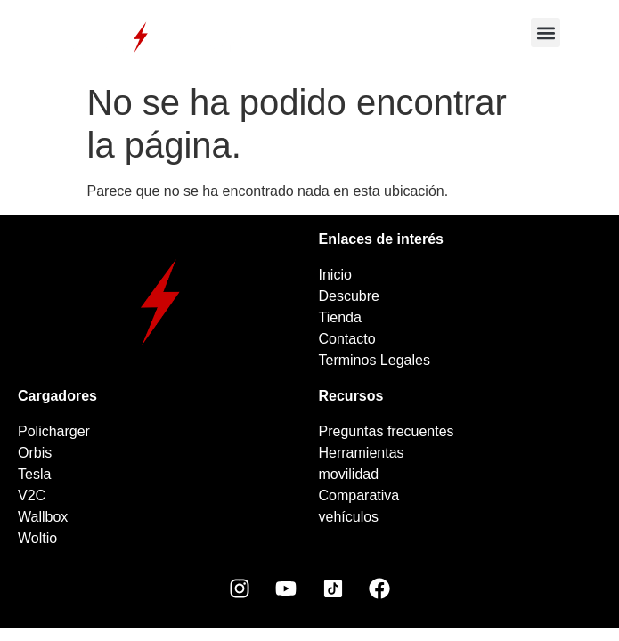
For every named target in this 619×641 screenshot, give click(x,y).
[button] (545, 32)
